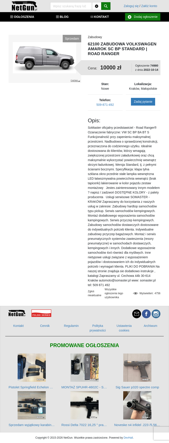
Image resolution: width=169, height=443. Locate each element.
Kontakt (18, 326)
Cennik (45, 326)
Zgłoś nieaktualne (94, 293)
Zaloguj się (131, 6)
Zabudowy (95, 37)
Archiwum (150, 326)
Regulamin (71, 326)
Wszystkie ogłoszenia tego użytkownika (114, 293)
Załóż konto (149, 6)
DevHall (128, 437)
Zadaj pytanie (143, 101)
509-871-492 (105, 104)
